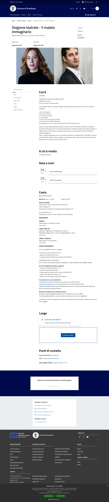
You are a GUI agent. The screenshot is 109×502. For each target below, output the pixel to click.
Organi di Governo (14, 449)
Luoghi (79, 462)
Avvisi (78, 454)
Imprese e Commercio (37, 454)
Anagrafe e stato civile (38, 449)
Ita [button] (97, 2)
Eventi (29, 21)
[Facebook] (76, 8)
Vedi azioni (81, 31)
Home (13, 21)
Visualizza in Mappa (68, 335)
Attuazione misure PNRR (16, 468)
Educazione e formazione (61, 451)
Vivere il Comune (21, 21)
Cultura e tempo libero (38, 451)
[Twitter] (79, 8)
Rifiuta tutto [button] (60, 496)
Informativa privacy (60, 481)
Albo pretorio (58, 479)
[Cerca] (97, 8)
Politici (11, 460)
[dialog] (54, 493)
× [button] (107, 485)
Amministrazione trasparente (62, 476)
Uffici (11, 454)
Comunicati (80, 451)
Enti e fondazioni (14, 457)
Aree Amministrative (15, 451)
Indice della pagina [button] (18, 89)
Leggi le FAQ (35, 481)
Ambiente (57, 457)
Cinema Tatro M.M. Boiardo (53, 320)
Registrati (78, 2)
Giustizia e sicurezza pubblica (62, 449)
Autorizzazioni (58, 462)
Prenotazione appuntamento (39, 476)
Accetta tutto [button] (48, 496)
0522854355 (55, 355)
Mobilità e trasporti (37, 460)
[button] (54, 499)
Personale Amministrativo (16, 462)
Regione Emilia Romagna (16, 2)
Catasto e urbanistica (37, 457)
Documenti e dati (14, 465)
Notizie (79, 449)
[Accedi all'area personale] (87, 2)
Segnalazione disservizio (38, 479)
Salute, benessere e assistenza (63, 460)
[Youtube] (83, 8)
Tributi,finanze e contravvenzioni (63, 454)
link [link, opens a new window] (69, 492)
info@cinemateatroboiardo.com (48, 284)
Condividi (81, 28)
